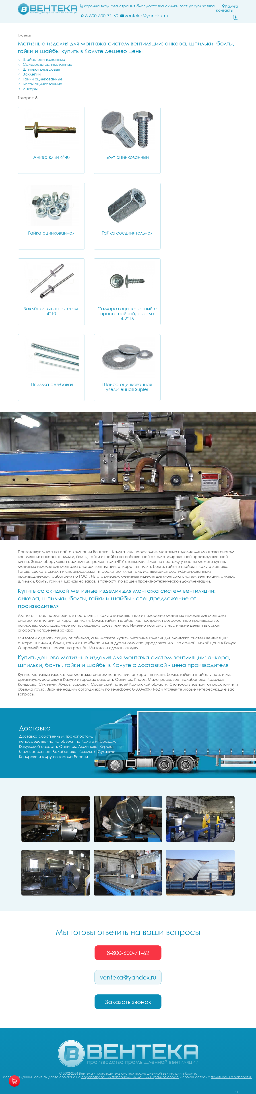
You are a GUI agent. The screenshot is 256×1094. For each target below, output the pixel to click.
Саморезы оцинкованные (47, 64)
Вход (105, 6)
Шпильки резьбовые (41, 69)
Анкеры (30, 88)
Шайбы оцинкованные (44, 59)
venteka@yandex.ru (128, 977)
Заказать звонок (128, 1001)
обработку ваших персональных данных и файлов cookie (130, 1077)
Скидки (171, 6)
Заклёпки (32, 74)
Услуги (195, 6)
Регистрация (123, 6)
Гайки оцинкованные (42, 79)
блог (140, 6)
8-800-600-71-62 (128, 952)
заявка (208, 6)
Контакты (224, 10)
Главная (24, 35)
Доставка (155, 6)
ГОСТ (184, 6)
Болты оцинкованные (42, 84)
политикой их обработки (231, 1077)
